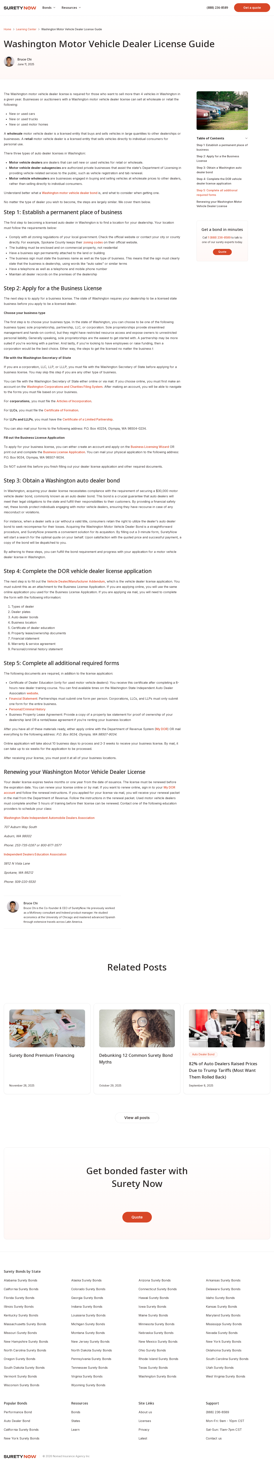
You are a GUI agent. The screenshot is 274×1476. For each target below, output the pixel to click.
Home (7, 29)
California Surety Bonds (21, 1429)
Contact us (214, 1438)
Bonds (75, 1412)
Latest (143, 1438)
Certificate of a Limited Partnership (88, 419)
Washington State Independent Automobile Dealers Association (49, 818)
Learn (75, 1429)
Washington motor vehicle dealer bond (69, 193)
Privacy (144, 1429)
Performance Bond (18, 1412)
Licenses (145, 1421)
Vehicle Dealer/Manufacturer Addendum (76, 581)
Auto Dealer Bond (17, 1421)
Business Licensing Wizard (150, 447)
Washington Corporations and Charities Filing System (65, 387)
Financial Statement (23, 698)
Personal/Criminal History (27, 709)
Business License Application (64, 452)
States (75, 1421)
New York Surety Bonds (21, 1438)
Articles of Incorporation (74, 401)
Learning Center (26, 29)
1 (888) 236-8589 (219, 237)
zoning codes (93, 242)
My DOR (161, 729)
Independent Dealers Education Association (35, 854)
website (32, 693)
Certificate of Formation (61, 410)
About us (145, 1412)
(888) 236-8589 (217, 8)
